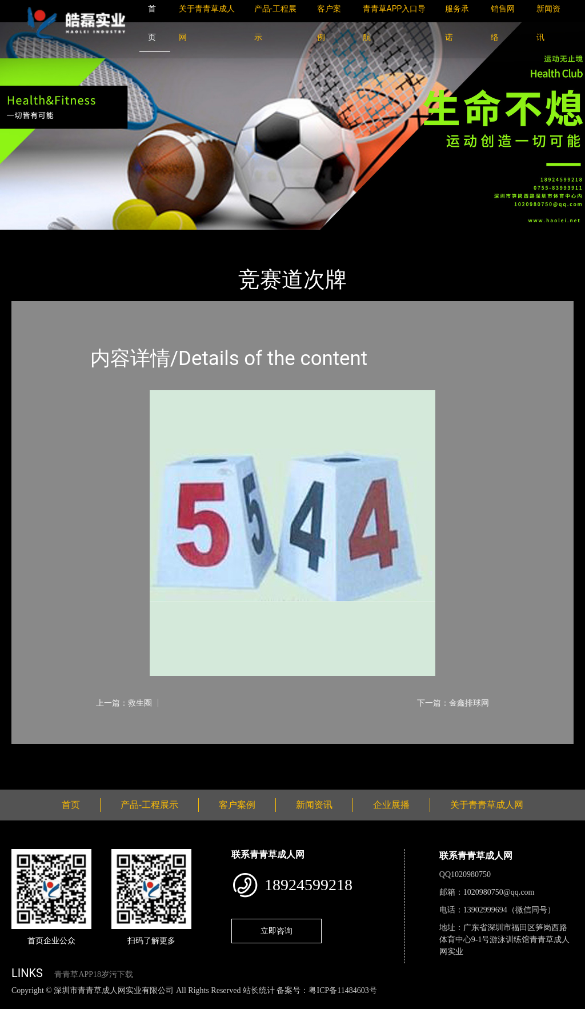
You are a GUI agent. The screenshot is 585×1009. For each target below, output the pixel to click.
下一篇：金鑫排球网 (453, 703)
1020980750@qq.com (499, 892)
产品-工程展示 (80, 237)
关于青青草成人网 (486, 805)
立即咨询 (276, 930)
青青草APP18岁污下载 (93, 974)
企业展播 (391, 805)
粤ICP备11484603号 (342, 990)
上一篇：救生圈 (124, 703)
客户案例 (237, 805)
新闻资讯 (314, 805)
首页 (31, 237)
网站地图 (17, 1002)
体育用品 (137, 237)
